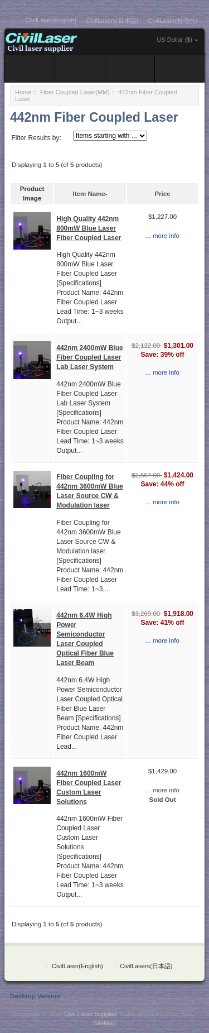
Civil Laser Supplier (90, 1014)
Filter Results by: (36, 138)
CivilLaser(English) (51, 20)
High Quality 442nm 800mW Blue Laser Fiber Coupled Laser (88, 228)
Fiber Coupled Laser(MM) (75, 92)
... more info (162, 235)
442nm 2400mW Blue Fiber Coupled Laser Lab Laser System (89, 357)
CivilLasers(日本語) (112, 20)
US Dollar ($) (174, 39)
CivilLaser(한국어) (172, 20)
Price (162, 193)
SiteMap (104, 1023)
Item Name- (90, 193)
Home (23, 92)
